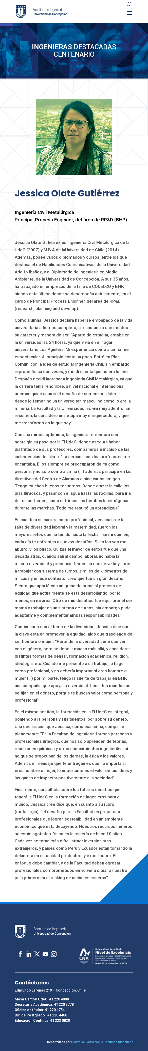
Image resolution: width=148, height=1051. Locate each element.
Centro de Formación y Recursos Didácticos (102, 1042)
